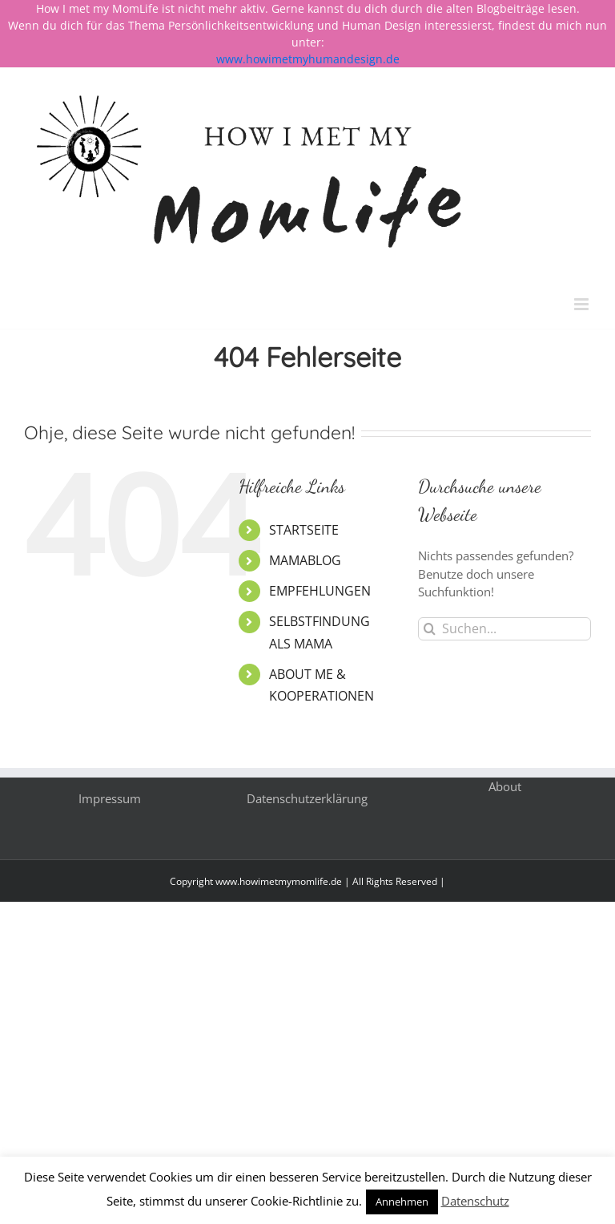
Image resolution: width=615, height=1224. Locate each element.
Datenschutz (475, 1201)
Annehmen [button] (402, 1201)
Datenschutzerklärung (307, 798)
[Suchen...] (504, 628)
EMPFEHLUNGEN (320, 591)
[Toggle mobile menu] (582, 304)
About (504, 786)
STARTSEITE (304, 530)
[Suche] (429, 628)
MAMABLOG (305, 560)
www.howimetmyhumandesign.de (308, 59)
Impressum (109, 798)
